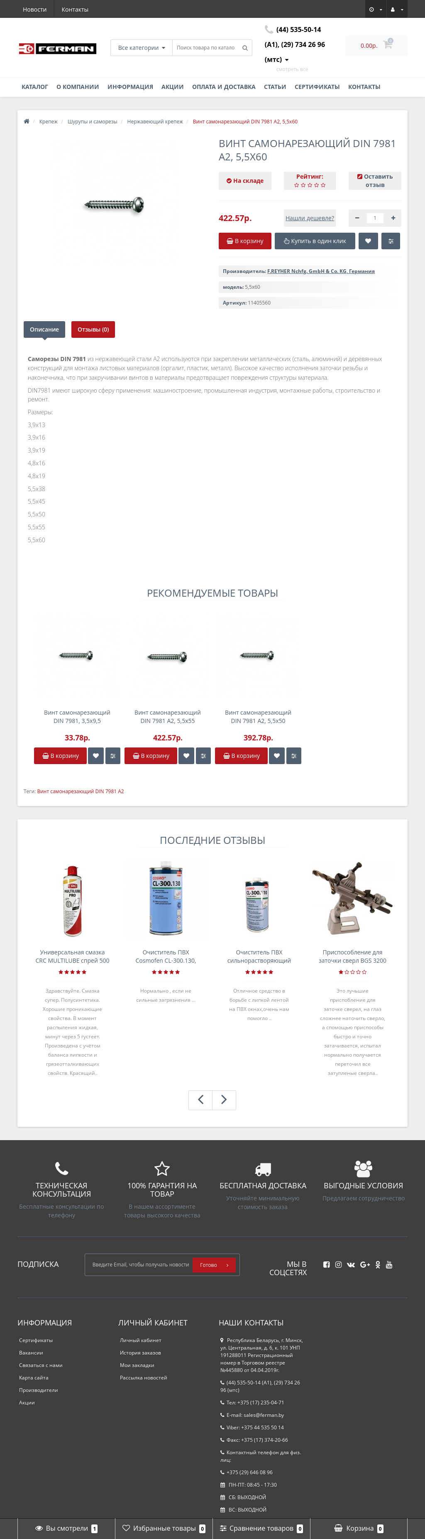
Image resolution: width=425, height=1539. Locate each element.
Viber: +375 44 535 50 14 (252, 1427)
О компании (77, 87)
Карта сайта (34, 1377)
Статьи (275, 87)
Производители (38, 1390)
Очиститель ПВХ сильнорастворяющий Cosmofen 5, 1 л (259, 956)
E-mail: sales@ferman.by (252, 1415)
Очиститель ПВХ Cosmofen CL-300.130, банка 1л (165, 956)
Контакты (75, 9)
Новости (34, 9)
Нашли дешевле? (310, 218)
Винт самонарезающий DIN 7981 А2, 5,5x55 (167, 716)
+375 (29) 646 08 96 (246, 1472)
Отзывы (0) (93, 329)
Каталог (35, 87)
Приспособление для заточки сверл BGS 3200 (352, 956)
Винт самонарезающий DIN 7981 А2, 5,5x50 (258, 716)
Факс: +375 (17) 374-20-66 (254, 1439)
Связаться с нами (41, 1365)
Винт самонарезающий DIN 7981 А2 (80, 791)
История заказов (140, 1352)
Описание (44, 329)
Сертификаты (317, 87)
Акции (172, 87)
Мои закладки (137, 1365)
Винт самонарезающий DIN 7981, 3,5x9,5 (77, 716)
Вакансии (31, 1352)
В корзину (60, 756)
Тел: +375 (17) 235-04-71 (252, 1402)
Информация (130, 87)
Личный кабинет (140, 1340)
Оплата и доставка (224, 87)
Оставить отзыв (378, 180)
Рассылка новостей (143, 1377)
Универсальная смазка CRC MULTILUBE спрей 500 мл (73, 956)
